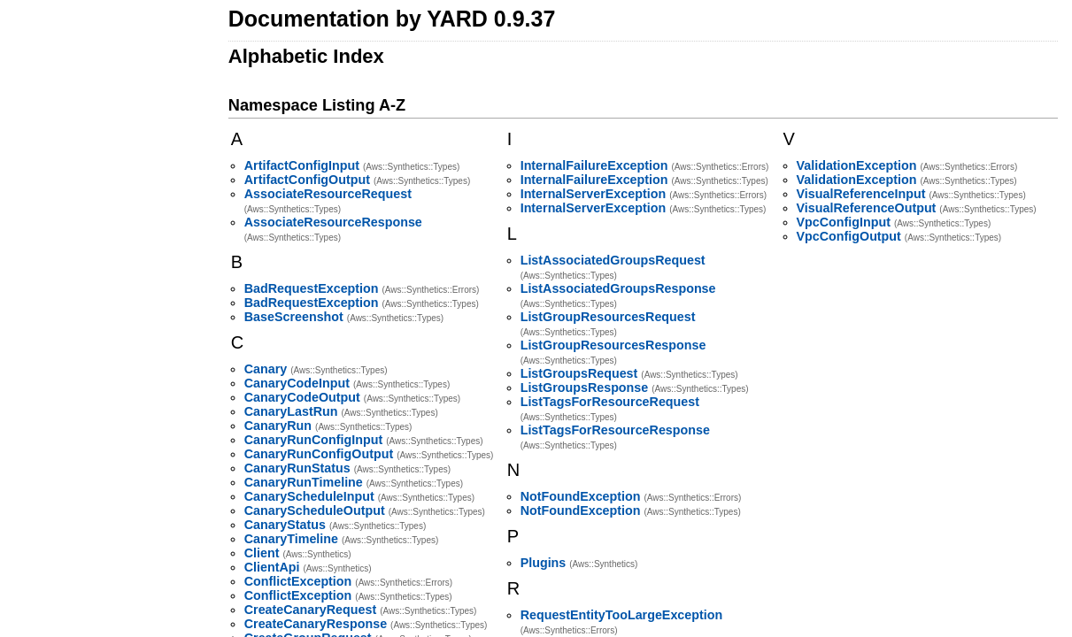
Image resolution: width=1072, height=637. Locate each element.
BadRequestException (311, 288)
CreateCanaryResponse (315, 624)
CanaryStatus (285, 525)
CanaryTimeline (291, 539)
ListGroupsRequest (579, 373)
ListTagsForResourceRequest (610, 402)
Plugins (544, 563)
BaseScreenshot (293, 317)
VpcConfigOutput (849, 236)
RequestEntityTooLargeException (622, 615)
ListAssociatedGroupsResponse (618, 288)
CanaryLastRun (291, 411)
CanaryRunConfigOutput (318, 454)
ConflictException (298, 581)
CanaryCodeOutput (302, 397)
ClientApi (272, 567)
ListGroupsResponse (585, 387)
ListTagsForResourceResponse (615, 430)
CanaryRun (278, 425)
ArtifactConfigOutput (307, 180)
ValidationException (857, 165)
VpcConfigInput (844, 222)
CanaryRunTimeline (303, 482)
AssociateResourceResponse (333, 222)
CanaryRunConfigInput (313, 440)
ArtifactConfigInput (301, 165)
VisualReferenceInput (861, 194)
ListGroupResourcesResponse (613, 345)
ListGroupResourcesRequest (608, 317)
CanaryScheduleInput (309, 496)
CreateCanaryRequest (310, 609)
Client (262, 553)
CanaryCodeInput (297, 383)
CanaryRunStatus (297, 468)
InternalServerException (593, 194)
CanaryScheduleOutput (314, 510)
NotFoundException (581, 496)
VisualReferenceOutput (867, 208)
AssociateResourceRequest (328, 194)
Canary (265, 369)
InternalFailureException (594, 165)
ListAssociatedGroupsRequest (613, 260)
